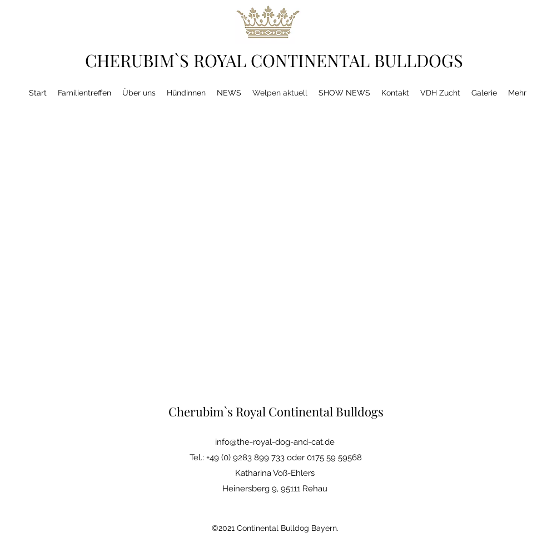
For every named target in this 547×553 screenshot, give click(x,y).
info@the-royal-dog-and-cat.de (275, 442)
